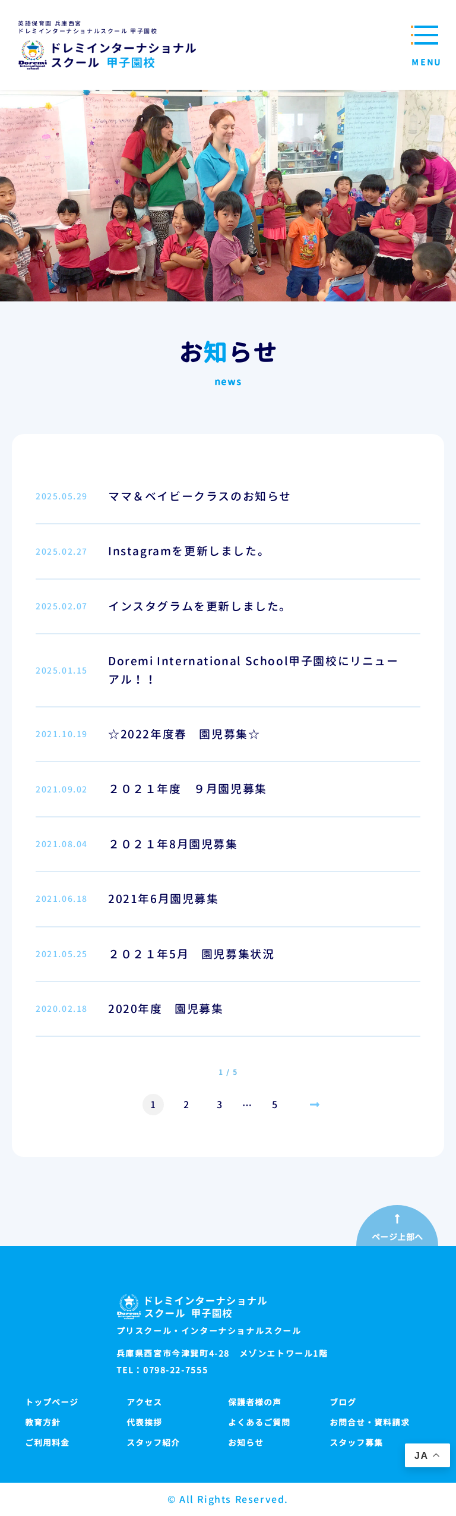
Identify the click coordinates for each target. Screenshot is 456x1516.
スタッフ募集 (356, 1442)
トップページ (51, 1402)
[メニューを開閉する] (423, 45)
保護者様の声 (254, 1402)
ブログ (343, 1402)
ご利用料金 (47, 1442)
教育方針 (43, 1422)
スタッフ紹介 (153, 1442)
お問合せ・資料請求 (370, 1422)
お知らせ (246, 1442)
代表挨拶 (144, 1422)
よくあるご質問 (259, 1422)
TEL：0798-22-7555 (162, 1370)
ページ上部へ (397, 1237)
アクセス (144, 1402)
